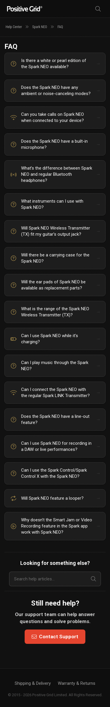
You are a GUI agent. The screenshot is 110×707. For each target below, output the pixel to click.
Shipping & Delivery (33, 683)
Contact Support (55, 636)
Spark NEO (39, 27)
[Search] (98, 9)
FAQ (60, 27)
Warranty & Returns (76, 683)
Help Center (14, 27)
